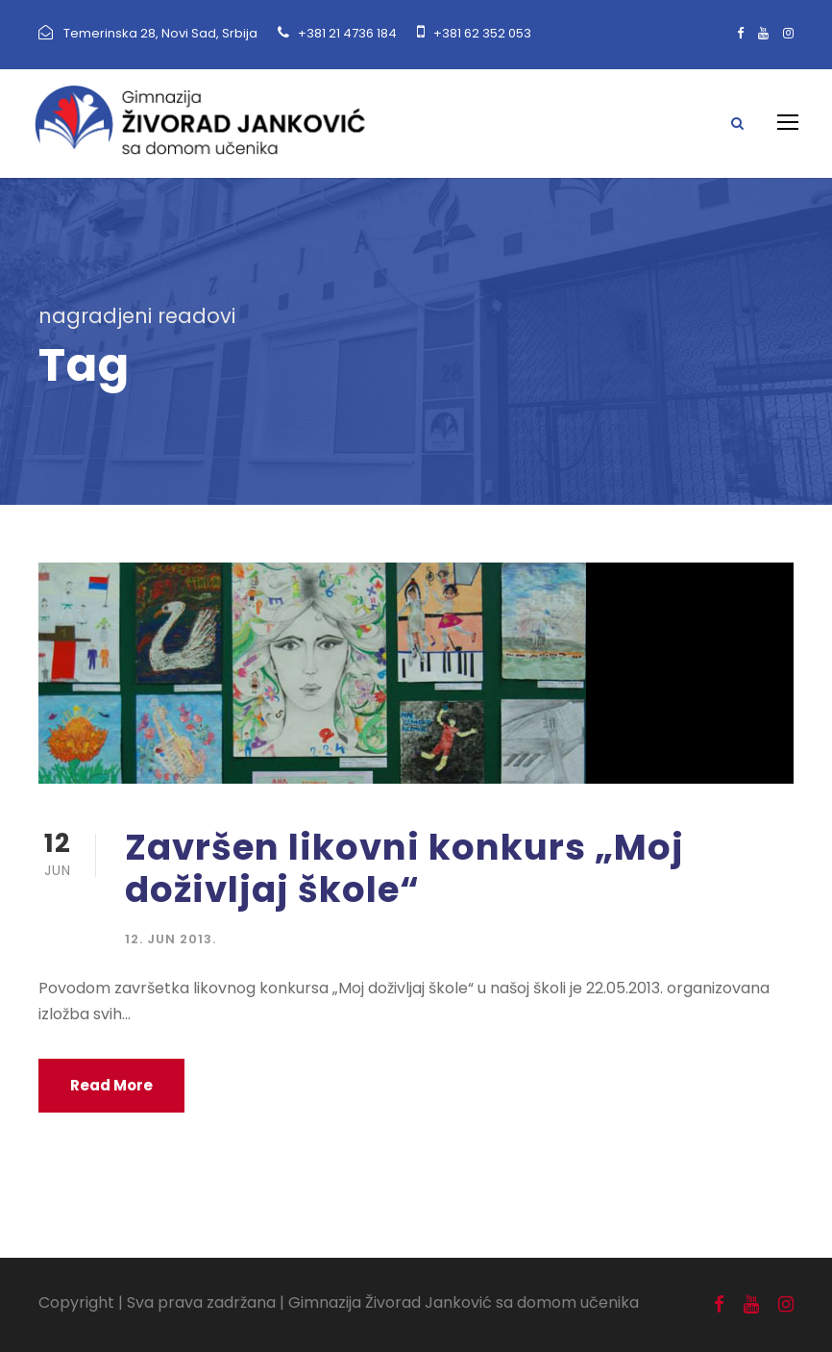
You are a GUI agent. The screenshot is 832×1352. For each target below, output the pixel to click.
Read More (111, 1085)
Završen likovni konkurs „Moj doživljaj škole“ (404, 868)
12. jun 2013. (170, 939)
